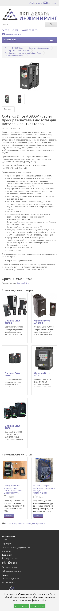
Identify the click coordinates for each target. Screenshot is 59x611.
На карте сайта (8, 582)
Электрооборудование (39, 48)
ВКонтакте (35, 3)
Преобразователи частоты (17, 50)
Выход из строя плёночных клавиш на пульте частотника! (44, 489)
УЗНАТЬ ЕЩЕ (37, 606)
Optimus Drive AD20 (42, 374)
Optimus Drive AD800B (42, 322)
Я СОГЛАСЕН (21, 606)
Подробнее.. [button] (8, 515)
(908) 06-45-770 (30, 30)
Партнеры (6, 543)
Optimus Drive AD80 (12, 374)
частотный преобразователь (18, 523)
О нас (4, 539)
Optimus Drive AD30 (12, 427)
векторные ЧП (38, 523)
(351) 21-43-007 (10, 30)
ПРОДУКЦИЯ (17, 48)
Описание (8, 109)
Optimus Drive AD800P (14, 55)
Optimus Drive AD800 (12, 322)
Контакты (50, 3)
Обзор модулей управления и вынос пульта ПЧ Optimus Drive (13, 489)
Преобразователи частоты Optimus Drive (23, 53)
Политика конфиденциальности (16, 547)
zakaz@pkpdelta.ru (11, 34)
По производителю (10, 578)
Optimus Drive (23, 283)
